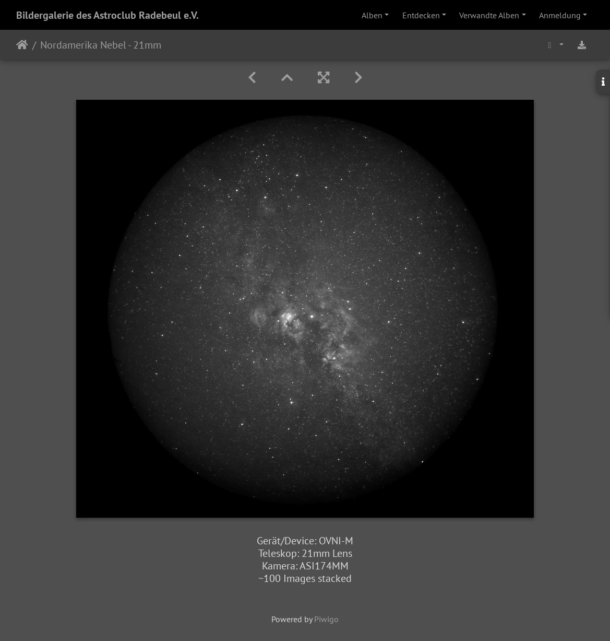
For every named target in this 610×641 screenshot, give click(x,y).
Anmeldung (560, 15)
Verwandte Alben (489, 15)
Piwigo (326, 619)
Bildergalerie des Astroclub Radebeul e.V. (107, 15)
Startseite (22, 45)
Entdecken (421, 15)
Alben (372, 15)
